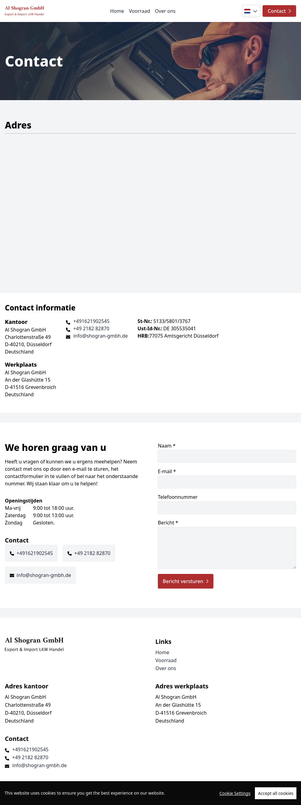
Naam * (227, 452)
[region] (150, 793)
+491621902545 (91, 321)
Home (117, 11)
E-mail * (227, 478)
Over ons (165, 11)
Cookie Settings (235, 793)
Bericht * (227, 544)
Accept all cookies (275, 793)
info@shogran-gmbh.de (100, 335)
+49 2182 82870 (91, 328)
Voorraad (139, 11)
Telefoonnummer (227, 504)
